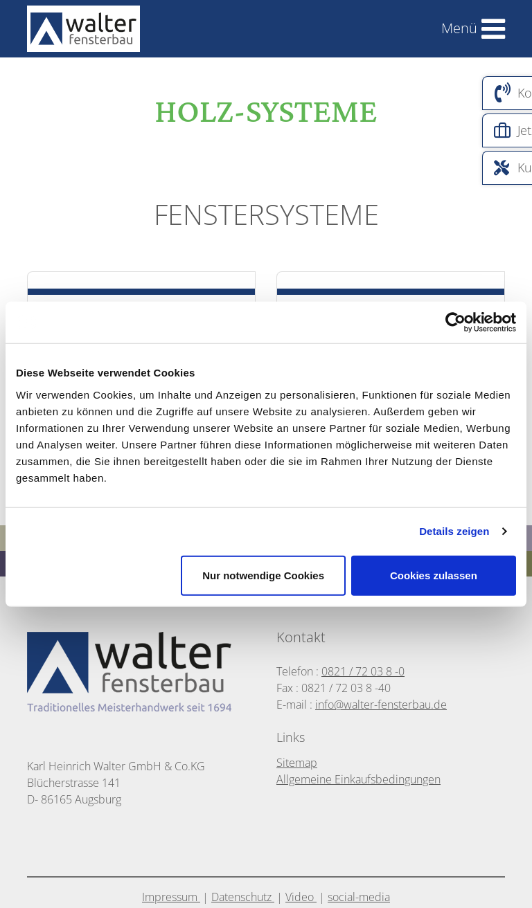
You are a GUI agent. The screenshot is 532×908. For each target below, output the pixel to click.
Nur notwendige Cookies (263, 575)
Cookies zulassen (433, 575)
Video (301, 897)
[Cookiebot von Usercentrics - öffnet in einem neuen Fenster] (455, 322)
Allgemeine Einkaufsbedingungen (358, 779)
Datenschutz (242, 897)
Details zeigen (454, 531)
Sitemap (296, 762)
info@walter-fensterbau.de (381, 704)
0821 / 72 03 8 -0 (363, 671)
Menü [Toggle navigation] (459, 28)
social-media (359, 897)
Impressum (171, 897)
